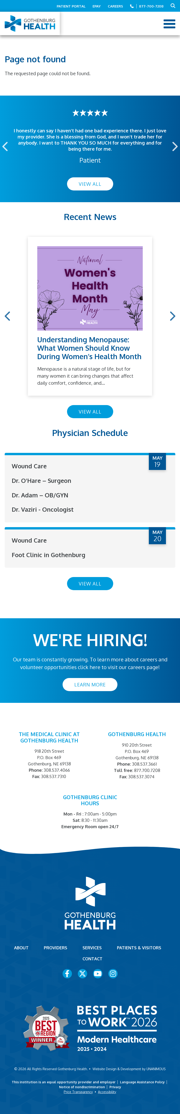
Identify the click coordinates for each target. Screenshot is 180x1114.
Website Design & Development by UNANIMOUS (129, 1068)
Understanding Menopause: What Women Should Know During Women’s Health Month (89, 348)
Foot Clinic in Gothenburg (49, 554)
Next (174, 146)
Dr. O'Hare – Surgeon (42, 480)
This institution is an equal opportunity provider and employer (64, 1082)
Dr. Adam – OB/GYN (41, 495)
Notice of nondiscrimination (82, 1086)
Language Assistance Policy (142, 1082)
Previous (5, 146)
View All (90, 184)
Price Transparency (78, 1091)
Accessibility (107, 1091)
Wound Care (29, 466)
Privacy (115, 1086)
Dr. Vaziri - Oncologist (43, 509)
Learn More (90, 684)
